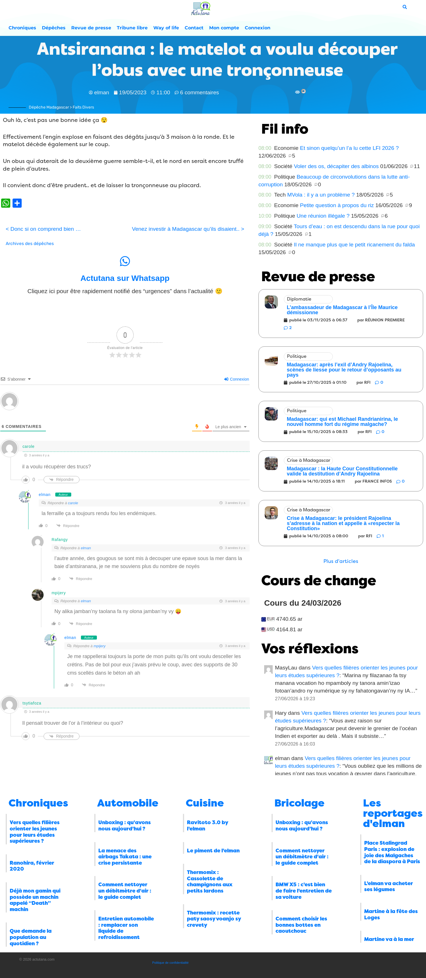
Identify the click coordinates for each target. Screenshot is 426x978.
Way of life (166, 27)
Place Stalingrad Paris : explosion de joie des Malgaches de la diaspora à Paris (392, 852)
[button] (341, 561)
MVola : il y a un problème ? (321, 195)
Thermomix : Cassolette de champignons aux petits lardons (210, 881)
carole (73, 503)
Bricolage (299, 803)
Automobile (127, 803)
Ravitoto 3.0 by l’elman (207, 825)
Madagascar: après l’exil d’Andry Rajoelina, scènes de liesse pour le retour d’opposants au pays (344, 370)
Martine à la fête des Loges (391, 914)
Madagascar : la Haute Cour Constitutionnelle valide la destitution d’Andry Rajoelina (342, 471)
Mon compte (224, 27)
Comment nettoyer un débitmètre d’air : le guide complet (124, 890)
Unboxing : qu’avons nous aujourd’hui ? (124, 825)
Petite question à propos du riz (337, 205)
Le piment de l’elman (213, 851)
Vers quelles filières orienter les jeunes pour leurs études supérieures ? (35, 831)
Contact (194, 27)
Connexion (257, 27)
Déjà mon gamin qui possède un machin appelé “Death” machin (35, 900)
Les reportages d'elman (393, 813)
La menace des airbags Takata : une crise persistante (125, 857)
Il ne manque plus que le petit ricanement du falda (354, 245)
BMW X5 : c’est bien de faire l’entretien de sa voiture (304, 890)
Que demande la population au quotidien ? (31, 937)
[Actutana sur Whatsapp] (125, 261)
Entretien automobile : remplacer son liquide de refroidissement (126, 928)
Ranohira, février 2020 (32, 866)
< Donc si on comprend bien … (43, 229)
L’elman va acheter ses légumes (388, 886)
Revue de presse (91, 27)
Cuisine (205, 803)
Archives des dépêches (30, 243)
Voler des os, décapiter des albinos (336, 166)
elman (45, 494)
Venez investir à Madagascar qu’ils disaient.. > (188, 229)
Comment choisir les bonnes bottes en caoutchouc (301, 925)
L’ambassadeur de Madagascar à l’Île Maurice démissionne (342, 310)
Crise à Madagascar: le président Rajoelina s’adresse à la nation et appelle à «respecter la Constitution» (343, 523)
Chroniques (22, 27)
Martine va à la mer (389, 939)
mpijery (99, 646)
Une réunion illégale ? (323, 216)
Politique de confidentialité (170, 962)
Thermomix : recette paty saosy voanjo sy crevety (214, 919)
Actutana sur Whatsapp (125, 278)
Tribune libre (132, 27)
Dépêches (54, 27)
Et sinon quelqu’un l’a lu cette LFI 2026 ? (349, 148)
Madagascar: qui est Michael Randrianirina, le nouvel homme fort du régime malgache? (342, 421)
